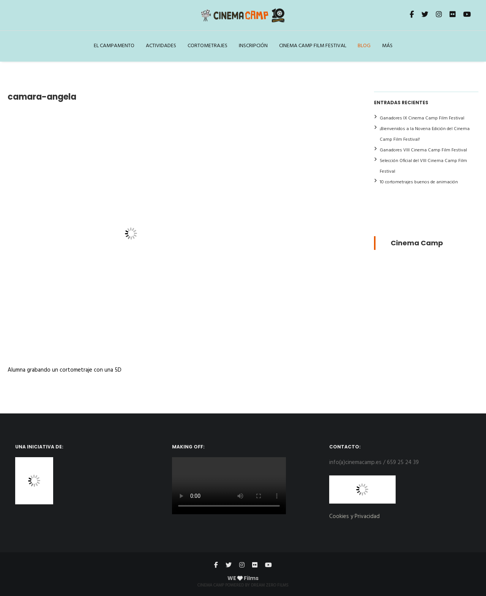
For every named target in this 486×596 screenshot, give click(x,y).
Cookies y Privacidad (354, 516)
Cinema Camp (417, 243)
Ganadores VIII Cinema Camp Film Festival (423, 150)
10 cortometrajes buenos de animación (419, 182)
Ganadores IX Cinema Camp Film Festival (422, 118)
